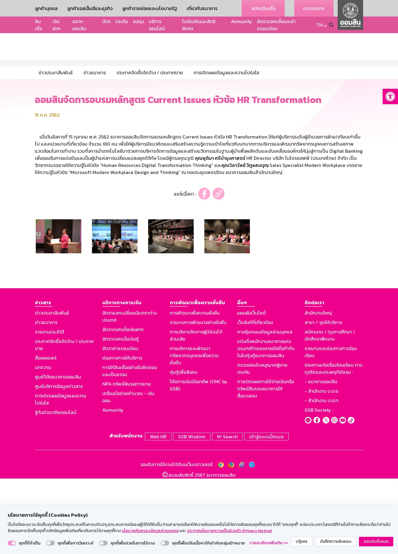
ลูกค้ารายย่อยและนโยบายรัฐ (149, 8)
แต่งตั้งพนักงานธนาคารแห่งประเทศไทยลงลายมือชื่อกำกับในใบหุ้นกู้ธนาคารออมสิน (266, 425)
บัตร (106, 21)
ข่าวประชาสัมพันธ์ (52, 389)
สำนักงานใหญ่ (318, 389)
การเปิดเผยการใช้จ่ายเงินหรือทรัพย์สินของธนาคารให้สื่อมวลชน (265, 465)
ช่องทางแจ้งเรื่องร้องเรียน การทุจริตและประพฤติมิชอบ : (333, 445)
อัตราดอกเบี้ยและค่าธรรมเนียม (276, 25)
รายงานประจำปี (49, 408)
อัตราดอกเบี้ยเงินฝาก (123, 406)
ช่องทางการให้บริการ (122, 434)
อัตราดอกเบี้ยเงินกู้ (120, 415)
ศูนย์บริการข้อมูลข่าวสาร (59, 463)
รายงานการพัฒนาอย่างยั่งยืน (198, 399)
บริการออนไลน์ (157, 25)
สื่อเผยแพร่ (45, 434)
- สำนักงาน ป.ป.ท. (322, 477)
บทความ (43, 444)
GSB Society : (319, 486)
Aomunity (241, 21)
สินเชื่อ (38, 25)
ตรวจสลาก (314, 8)
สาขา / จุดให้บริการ (323, 399)
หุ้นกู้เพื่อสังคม (184, 448)
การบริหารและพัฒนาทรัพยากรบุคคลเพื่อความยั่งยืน (194, 432)
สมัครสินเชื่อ (263, 8)
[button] (390, 96)
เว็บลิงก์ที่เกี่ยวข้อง (255, 399)
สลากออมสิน (79, 25)
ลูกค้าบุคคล (46, 8)
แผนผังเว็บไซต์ (251, 389)
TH (319, 24)
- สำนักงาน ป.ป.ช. (322, 467)
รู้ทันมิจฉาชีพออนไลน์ (55, 489)
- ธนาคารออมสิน (321, 458)
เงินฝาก (57, 25)
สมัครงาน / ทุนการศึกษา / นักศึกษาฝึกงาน (330, 412)
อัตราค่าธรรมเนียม (120, 425)
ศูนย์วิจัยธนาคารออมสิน (58, 453)
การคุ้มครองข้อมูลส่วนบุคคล (264, 408)
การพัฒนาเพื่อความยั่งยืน (195, 389)
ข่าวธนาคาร (46, 399)
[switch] (12, 543)
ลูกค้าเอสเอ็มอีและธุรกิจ (90, 8)
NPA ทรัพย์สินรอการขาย (126, 460)
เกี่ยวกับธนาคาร (202, 8)
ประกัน (121, 21)
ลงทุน (138, 21)
